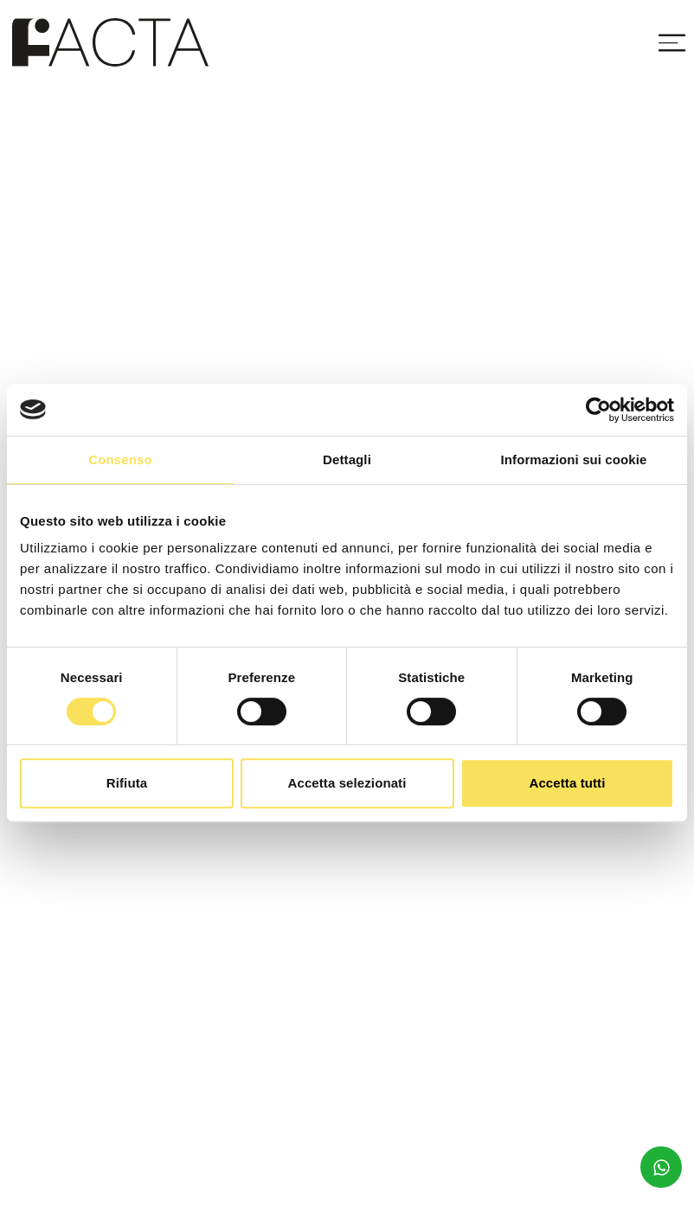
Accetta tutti (568, 782)
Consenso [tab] (119, 459)
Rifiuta (126, 782)
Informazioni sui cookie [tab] (574, 459)
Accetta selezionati (347, 782)
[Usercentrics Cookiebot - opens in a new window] (598, 410)
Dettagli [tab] (347, 459)
